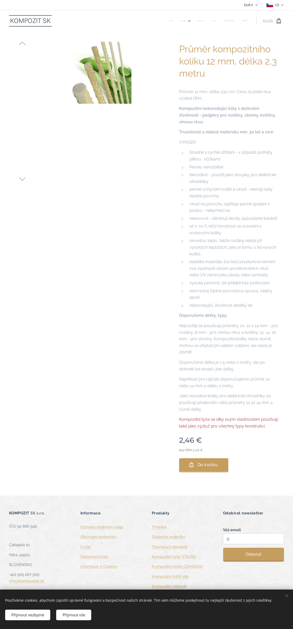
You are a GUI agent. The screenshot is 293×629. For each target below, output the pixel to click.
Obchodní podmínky (98, 537)
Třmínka (159, 527)
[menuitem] (204, 20)
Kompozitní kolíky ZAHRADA (177, 566)
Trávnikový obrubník (170, 546)
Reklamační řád (94, 556)
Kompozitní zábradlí (169, 586)
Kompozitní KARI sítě (170, 576)
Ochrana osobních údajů (101, 527)
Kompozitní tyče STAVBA (174, 556)
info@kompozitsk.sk (26, 580)
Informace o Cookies (98, 566)
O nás (85, 546)
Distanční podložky (168, 537)
